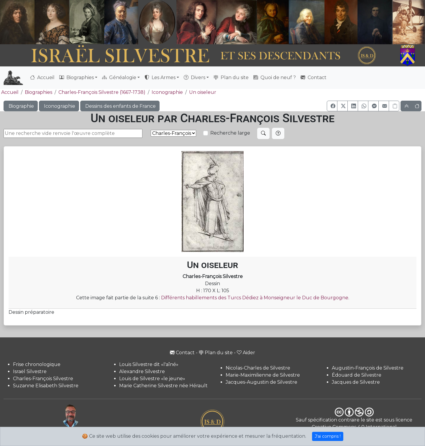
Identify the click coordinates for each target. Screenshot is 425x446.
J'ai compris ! (328, 436)
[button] (332, 106)
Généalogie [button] (119, 77)
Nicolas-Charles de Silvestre (258, 368)
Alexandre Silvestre (142, 371)
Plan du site (231, 77)
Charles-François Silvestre (43, 378)
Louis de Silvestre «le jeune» (152, 378)
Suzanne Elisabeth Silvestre (45, 385)
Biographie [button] (20, 106)
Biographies (38, 92)
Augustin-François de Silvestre (367, 368)
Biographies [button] (76, 77)
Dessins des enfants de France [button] (120, 106)
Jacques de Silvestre (356, 382)
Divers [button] (194, 77)
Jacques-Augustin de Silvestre (261, 382)
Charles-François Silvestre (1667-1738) (101, 92)
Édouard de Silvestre (356, 375)
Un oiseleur (202, 92)
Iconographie (167, 92)
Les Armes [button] (160, 77)
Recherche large (230, 133)
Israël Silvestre (30, 371)
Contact (313, 77)
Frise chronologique (36, 364)
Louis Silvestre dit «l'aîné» (148, 364)
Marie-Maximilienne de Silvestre (263, 375)
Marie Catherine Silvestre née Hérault (163, 385)
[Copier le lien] (394, 106)
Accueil (42, 77)
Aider (246, 352)
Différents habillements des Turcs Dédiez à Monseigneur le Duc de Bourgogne (254, 297)
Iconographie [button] (59, 106)
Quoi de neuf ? (274, 77)
